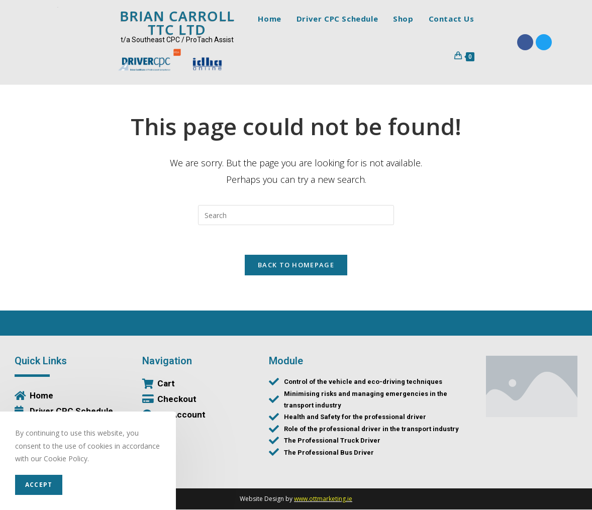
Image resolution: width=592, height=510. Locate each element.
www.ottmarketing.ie (323, 499)
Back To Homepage (296, 265)
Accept (38, 484)
